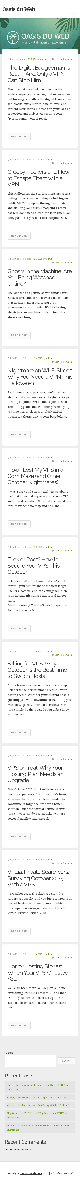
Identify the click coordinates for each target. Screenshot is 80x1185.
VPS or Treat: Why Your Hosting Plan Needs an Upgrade (35, 774)
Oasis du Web (18, 8)
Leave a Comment (63, 59)
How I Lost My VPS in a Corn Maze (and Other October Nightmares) (35, 476)
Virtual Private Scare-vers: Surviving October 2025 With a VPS (38, 878)
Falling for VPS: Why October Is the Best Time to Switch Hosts (37, 669)
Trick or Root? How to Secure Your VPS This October (34, 565)
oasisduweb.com (31, 1173)
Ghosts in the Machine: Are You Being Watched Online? (40, 277)
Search (9, 1053)
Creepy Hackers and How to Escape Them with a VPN (38, 178)
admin (43, 59)
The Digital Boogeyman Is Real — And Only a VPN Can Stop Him (39, 74)
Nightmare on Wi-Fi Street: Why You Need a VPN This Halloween (40, 376)
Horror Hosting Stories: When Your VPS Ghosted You (38, 972)
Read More (19, 136)
